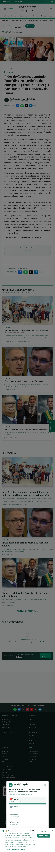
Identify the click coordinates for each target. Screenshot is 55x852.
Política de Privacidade (17, 842)
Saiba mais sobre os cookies (15, 849)
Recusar (43, 831)
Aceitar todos (43, 836)
